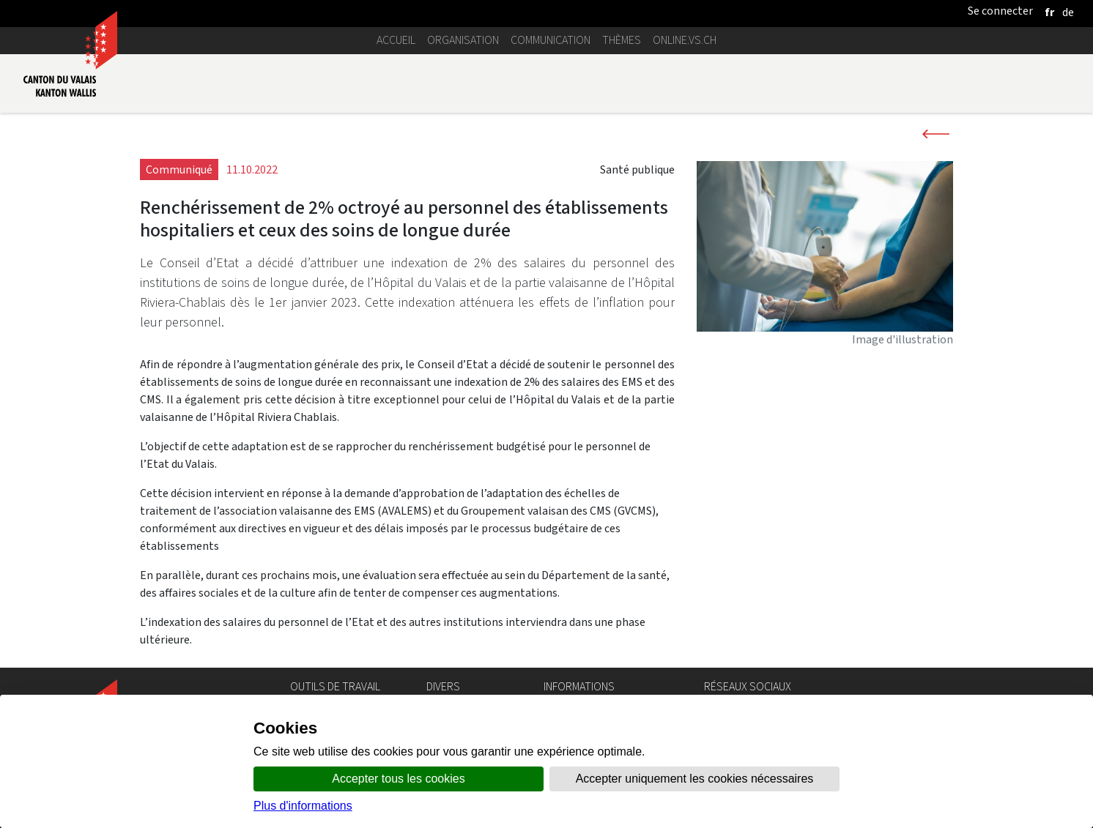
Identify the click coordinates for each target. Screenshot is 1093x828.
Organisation (463, 40)
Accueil (396, 40)
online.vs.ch (684, 40)
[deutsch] (1068, 12)
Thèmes (621, 40)
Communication (550, 40)
